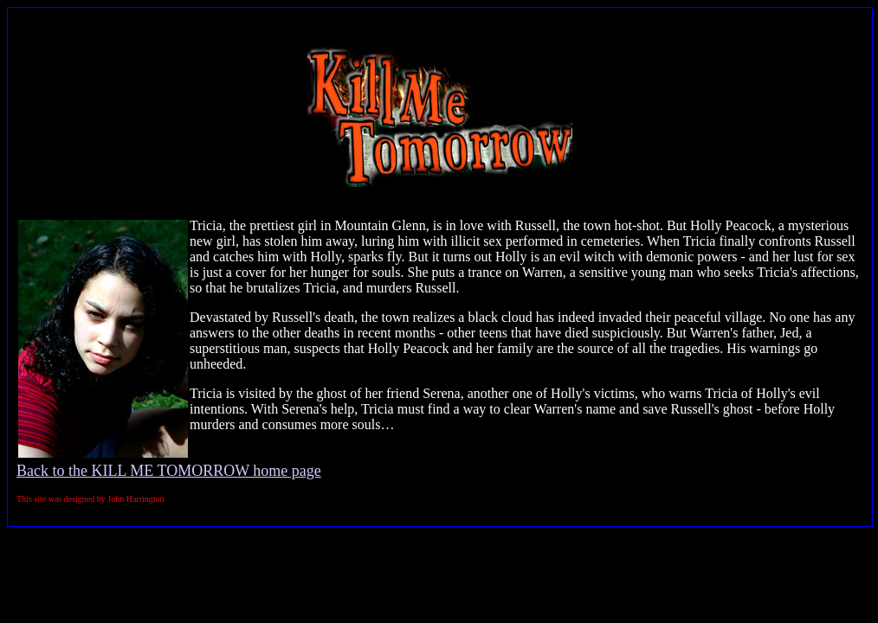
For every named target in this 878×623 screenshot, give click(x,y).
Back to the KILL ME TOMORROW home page (168, 470)
